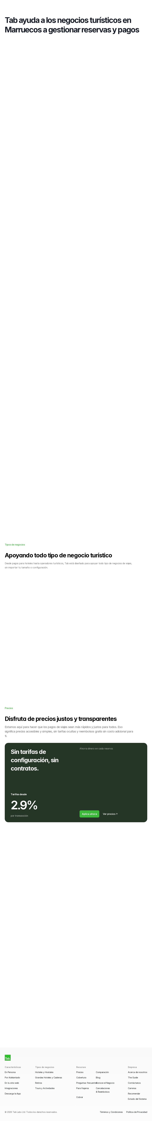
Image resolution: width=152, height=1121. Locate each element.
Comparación (102, 1072)
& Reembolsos (102, 1092)
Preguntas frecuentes (86, 1083)
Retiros (38, 1083)
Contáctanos (134, 1083)
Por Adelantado (12, 1077)
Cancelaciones (103, 1088)
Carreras (132, 1088)
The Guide (133, 1077)
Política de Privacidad (136, 1112)
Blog (98, 1077)
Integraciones (11, 1088)
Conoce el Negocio (105, 1083)
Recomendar (134, 1093)
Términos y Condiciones (111, 1112)
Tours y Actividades (44, 1088)
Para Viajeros (82, 1088)
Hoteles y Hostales (44, 1072)
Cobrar (79, 1097)
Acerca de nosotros (137, 1072)
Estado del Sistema (137, 1099)
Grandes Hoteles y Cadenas (48, 1077)
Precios (79, 1072)
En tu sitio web (12, 1083)
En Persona (10, 1072)
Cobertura (81, 1077)
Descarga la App (13, 1093)
